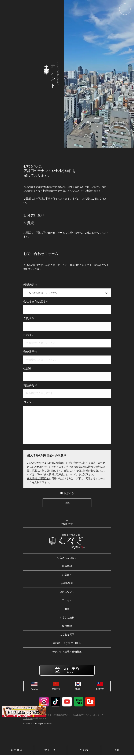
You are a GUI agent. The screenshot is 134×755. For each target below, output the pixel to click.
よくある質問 (67, 634)
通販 (67, 609)
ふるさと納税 (67, 617)
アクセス (67, 600)
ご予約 (83, 750)
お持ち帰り (67, 583)
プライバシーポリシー (91, 715)
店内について (67, 592)
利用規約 (27, 718)
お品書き (67, 574)
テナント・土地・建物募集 (67, 651)
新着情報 (67, 566)
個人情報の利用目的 (38, 478)
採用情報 (67, 626)
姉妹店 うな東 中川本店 (67, 643)
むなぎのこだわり (67, 557)
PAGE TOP (67, 524)
